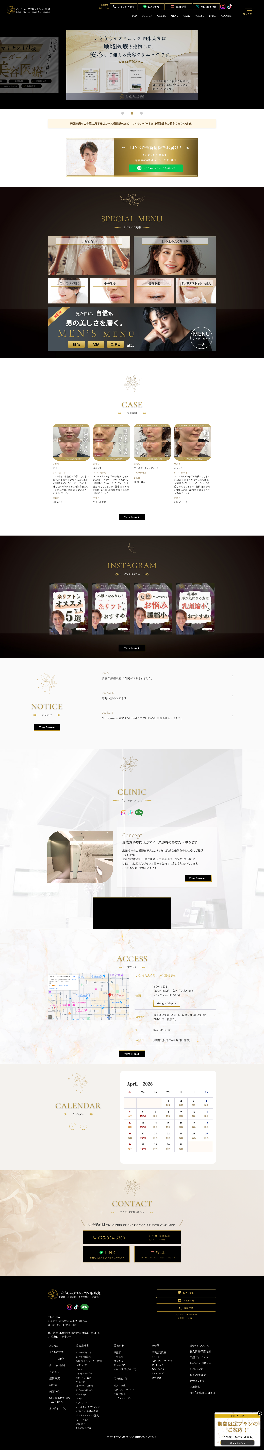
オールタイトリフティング (87, 1407)
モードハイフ (82, 1419)
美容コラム (55, 1391)
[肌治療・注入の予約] (237, 1429)
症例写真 (54, 1378)
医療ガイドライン (198, 1357)
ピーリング (81, 1394)
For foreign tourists (202, 1393)
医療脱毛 (80, 1423)
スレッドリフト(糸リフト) (125, 1369)
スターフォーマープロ (124, 1389)
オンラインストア (58, 1408)
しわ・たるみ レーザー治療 (89, 1360)
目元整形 (118, 1360)
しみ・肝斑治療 (83, 1356)
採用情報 (194, 1387)
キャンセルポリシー (200, 1363)
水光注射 (80, 1381)
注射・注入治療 (83, 1377)
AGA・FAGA (158, 1369)
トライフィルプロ (83, 1428)
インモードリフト (83, 1352)
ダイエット (156, 1356)
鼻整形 (117, 1352)
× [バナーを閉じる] (260, 1413)
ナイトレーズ (157, 1373)
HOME (53, 1345)
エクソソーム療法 (84, 1386)
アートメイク (157, 1365)
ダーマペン (81, 1369)
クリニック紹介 (57, 1365)
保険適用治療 (159, 1352)
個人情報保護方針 (200, 1351)
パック (79, 1398)
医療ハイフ (81, 1365)
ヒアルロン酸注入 (84, 1390)
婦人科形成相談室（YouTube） (60, 1400)
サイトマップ (195, 1369)
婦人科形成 (119, 1365)
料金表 (53, 1385)
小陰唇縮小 (119, 1394)
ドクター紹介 (56, 1359)
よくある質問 (56, 1352)
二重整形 (118, 1356)
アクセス (54, 1372)
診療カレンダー (198, 1381)
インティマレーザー (123, 1398)
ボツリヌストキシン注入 (87, 1415)
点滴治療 (156, 1377)
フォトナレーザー (84, 1373)
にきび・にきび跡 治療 (87, 1411)
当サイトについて (199, 1345)
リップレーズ (82, 1402)
